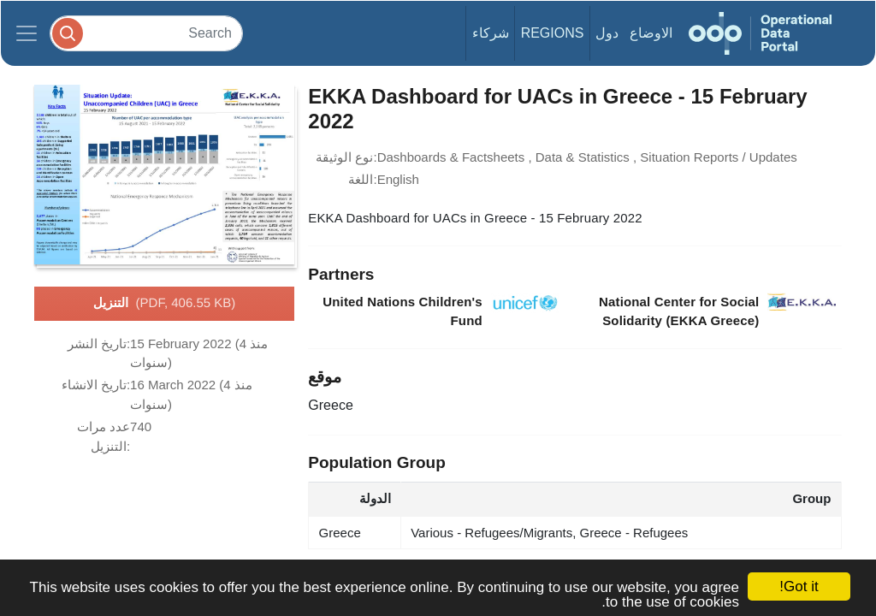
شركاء (490, 33)
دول (607, 33)
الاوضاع (651, 33)
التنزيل (164, 303)
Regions (552, 33)
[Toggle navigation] (26, 33)
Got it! (798, 586)
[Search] (146, 32)
